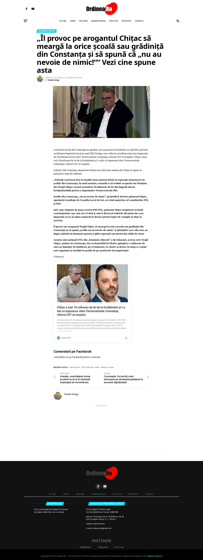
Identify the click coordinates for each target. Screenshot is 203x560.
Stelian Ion (88, 367)
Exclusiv (83, 21)
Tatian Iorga (53, 80)
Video (73, 21)
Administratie (98, 21)
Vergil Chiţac (108, 367)
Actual (62, 21)
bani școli (75, 367)
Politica (113, 21)
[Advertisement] (101, 425)
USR (97, 367)
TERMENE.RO (85, 547)
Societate (126, 21)
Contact (139, 21)
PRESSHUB (103, 547)
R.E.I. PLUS (119, 547)
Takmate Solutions (154, 556)
